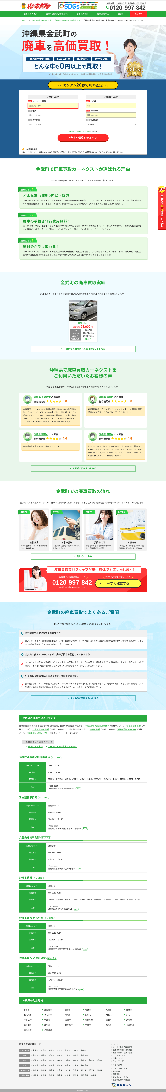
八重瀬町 (48, 1030)
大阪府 (35, 1065)
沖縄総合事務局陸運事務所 (97, 726)
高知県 (99, 1070)
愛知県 (99, 1060)
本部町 (47, 1020)
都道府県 (94, 120)
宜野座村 (89, 1020)
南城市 (68, 1015)
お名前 (93, 101)
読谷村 (129, 1020)
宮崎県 (75, 1075)
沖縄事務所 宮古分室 (126, 729)
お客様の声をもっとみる (84, 468)
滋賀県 (59, 1065)
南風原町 (28, 1030)
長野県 (75, 1060)
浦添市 (68, 1010)
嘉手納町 (28, 1025)
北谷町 (47, 1025)
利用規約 (72, 131)
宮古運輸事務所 (133, 726)
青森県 (43, 1050)
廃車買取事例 (82, 14)
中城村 (88, 1025)
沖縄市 (110, 397)
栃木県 (43, 1055)
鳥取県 (35, 1070)
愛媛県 (91, 1070)
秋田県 (67, 1050)
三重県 (75, 1065)
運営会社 (122, 14)
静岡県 (91, 1060)
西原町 (109, 1025)
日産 (80, 323)
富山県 (43, 1060)
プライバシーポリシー (83, 131)
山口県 (67, 1070)
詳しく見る (56, 758)
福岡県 (35, 1075)
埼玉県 (59, 1055)
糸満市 (109, 1010)
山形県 (75, 1050)
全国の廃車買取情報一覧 (41, 20)
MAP (78, 789)
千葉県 (67, 1055)
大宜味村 (110, 1015)
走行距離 (36, 120)
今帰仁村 (28, 1020)
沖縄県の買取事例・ (84, 349)
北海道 (35, 1050)
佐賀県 (43, 1075)
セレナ (85, 323)
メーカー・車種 (39, 101)
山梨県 (67, 1060)
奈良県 (67, 1065)
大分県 (67, 1075)
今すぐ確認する (118, 583)
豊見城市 (46, 397)
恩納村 (68, 1020)
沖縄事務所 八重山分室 (36, 733)
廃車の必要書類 (35, 747)
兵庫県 (43, 1065)
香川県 (83, 1070)
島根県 (43, 1070)
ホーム (24, 20)
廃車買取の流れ (30, 14)
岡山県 (51, 1070)
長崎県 (51, 1075)
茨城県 (35, 1055)
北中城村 (69, 1025)
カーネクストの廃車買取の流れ (62, 747)
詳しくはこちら (84, 556)
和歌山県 (84, 1065)
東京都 (75, 1055)
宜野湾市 (48, 1010)
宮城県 (59, 1050)
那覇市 (44, 434)
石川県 (51, 1060)
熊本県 (59, 1075)
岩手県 (51, 1050)
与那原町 (130, 1025)
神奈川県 (84, 1055)
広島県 (59, 1070)
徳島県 (75, 1070)
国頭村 (110, 434)
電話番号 (94, 110)
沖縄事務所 (95, 729)
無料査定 (138, 14)
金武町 (88, 339)
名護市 (88, 1010)
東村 (128, 1015)
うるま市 (48, 1015)
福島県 (83, 1050)
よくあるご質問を (84, 698)
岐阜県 (83, 1060)
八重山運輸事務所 (41, 729)
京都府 (51, 1065)
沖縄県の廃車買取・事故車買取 (67, 20)
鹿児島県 (84, 1075)
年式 (34, 111)
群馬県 (51, 1055)
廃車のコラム (103, 14)
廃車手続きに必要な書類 (57, 14)
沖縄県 (37, 397)
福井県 (59, 1060)
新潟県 (35, 1060)
